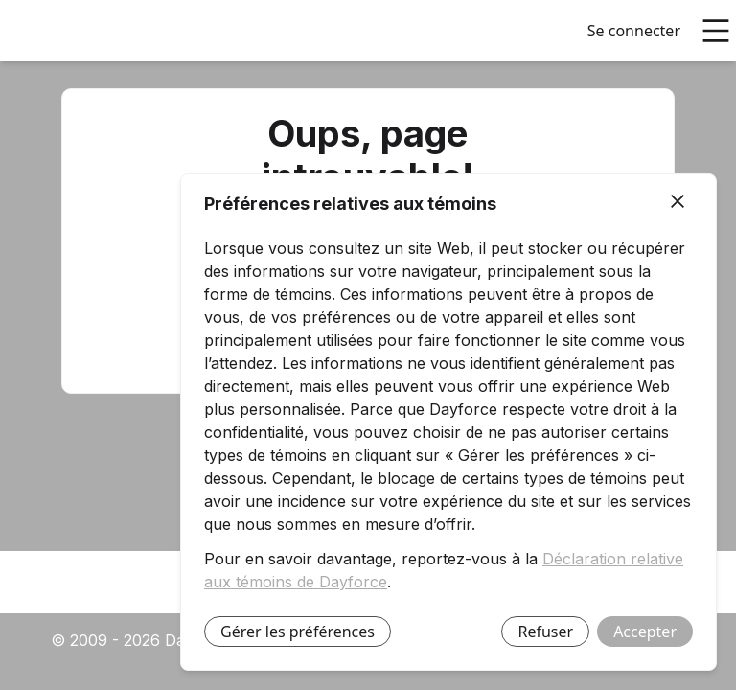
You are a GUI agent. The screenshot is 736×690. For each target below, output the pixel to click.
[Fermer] (677, 202)
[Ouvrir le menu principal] (716, 30)
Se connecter (633, 30)
